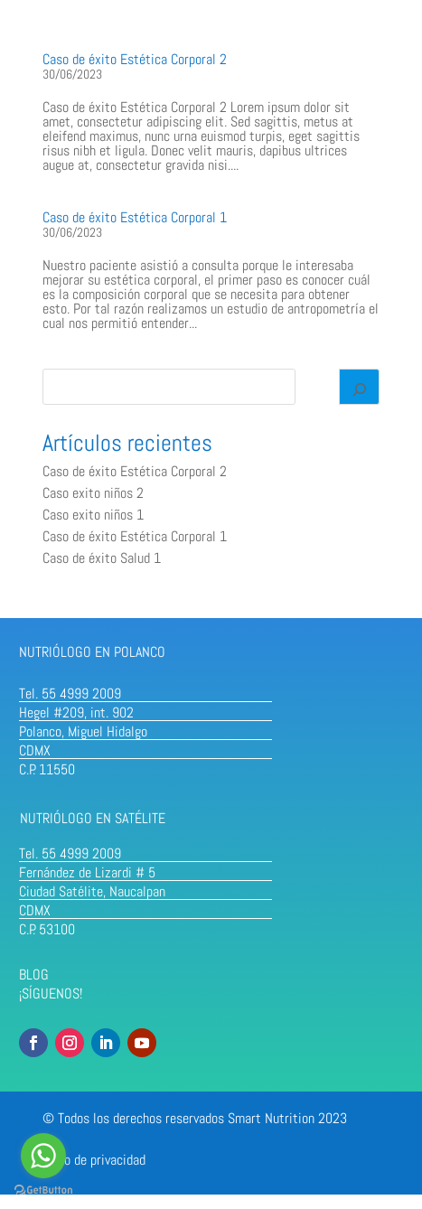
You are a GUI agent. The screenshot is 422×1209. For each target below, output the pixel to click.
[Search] (359, 387)
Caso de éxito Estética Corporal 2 (134, 59)
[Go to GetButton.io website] (43, 1190)
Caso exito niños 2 (93, 492)
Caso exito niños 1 (93, 514)
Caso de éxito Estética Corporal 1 (134, 217)
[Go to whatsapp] (43, 1155)
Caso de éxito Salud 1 (101, 557)
